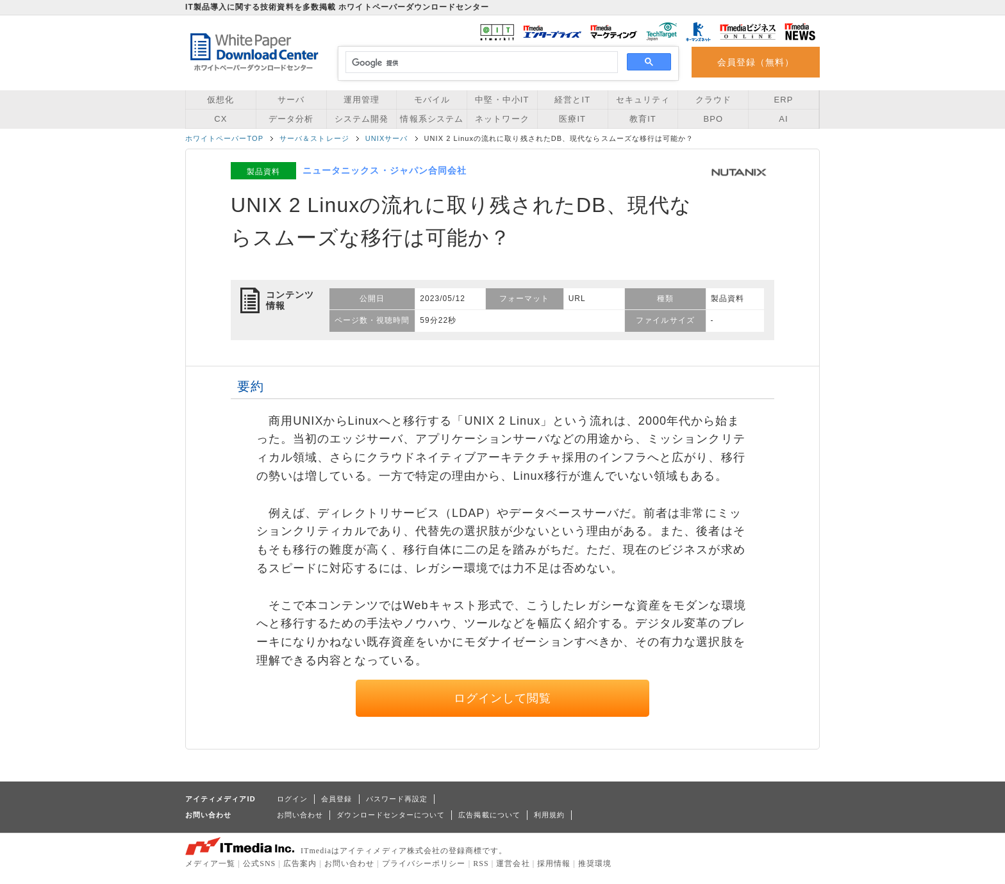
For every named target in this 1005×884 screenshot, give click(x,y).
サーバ (291, 99)
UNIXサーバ (386, 138)
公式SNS (259, 863)
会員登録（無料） (756, 62)
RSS (481, 863)
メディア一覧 (210, 863)
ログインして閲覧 (503, 698)
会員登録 (336, 799)
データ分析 (291, 119)
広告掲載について (489, 815)
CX (220, 119)
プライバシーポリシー (424, 863)
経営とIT (572, 99)
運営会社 (512, 863)
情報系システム (431, 119)
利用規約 (549, 815)
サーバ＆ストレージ (314, 138)
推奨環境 (594, 863)
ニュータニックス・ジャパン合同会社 (385, 170)
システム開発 (361, 119)
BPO (713, 119)
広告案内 (300, 863)
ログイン (292, 799)
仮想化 (220, 99)
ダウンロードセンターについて (390, 815)
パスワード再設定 (397, 799)
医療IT (572, 119)
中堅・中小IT (502, 99)
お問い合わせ (300, 815)
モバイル (432, 99)
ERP (783, 99)
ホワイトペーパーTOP (224, 138)
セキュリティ (643, 99)
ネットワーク (502, 119)
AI (783, 119)
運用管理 (361, 99)
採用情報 (553, 863)
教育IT (642, 119)
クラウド (713, 99)
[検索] (480, 63)
